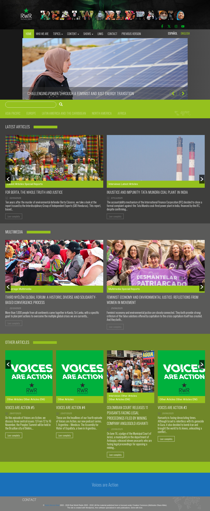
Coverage (12, 289)
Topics (58, 34)
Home (28, 34)
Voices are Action (105, 484)
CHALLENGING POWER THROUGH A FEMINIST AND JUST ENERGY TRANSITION (81, 93)
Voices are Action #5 (19, 407)
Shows (88, 34)
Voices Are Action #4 (70, 407)
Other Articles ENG (34, 399)
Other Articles (15, 399)
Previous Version (131, 34)
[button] (173, 93)
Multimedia (25, 289)
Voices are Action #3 (172, 407)
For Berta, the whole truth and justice (34, 192)
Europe (31, 113)
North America (102, 113)
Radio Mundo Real (52, 505)
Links (100, 34)
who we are (42, 34)
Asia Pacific (12, 113)
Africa (122, 113)
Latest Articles (15, 184)
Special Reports (34, 184)
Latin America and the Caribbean (64, 113)
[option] (105, 69)
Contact (112, 34)
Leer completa (14, 216)
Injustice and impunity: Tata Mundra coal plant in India (147, 192)
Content (73, 34)
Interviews (114, 184)
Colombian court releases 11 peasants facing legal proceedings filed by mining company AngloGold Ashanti (127, 415)
